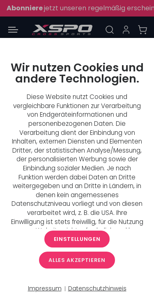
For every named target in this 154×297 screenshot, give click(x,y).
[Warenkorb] (142, 30)
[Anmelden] (126, 30)
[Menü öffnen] (13, 29)
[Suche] (110, 30)
